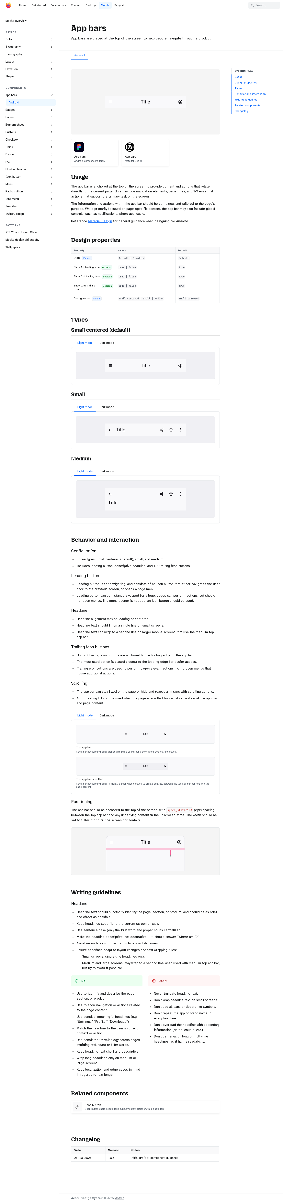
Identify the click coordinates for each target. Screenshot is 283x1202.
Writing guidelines (246, 99)
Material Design (100, 221)
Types (238, 88)
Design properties (246, 82)
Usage (239, 77)
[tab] (79, 56)
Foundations (58, 5)
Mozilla (119, 1198)
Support (119, 5)
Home (22, 5)
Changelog (241, 111)
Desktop (91, 5)
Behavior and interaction (250, 94)
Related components (247, 105)
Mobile (105, 5)
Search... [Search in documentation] (258, 5)
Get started (38, 5)
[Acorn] (8, 6)
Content (76, 5)
